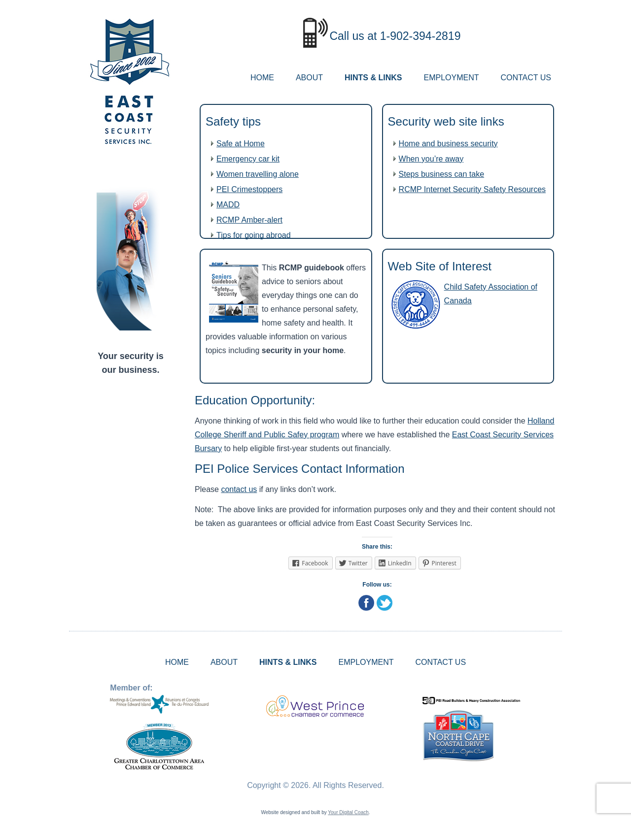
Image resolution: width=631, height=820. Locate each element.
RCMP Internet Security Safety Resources (472, 189)
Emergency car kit (248, 159)
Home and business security (448, 143)
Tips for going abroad (253, 235)
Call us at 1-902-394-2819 (394, 36)
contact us (239, 489)
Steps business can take (441, 174)
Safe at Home (240, 143)
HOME (262, 77)
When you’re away (431, 159)
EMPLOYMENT (451, 77)
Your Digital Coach (348, 812)
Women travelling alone (257, 174)
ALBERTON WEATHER (130, 420)
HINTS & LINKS (373, 77)
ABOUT (309, 77)
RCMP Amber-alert (249, 220)
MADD (228, 204)
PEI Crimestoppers (249, 189)
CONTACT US (525, 77)
